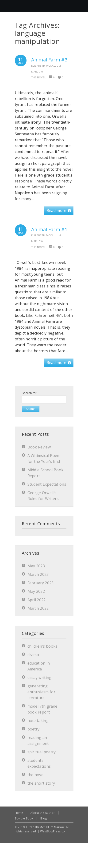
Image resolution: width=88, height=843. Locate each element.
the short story (41, 783)
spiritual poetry (41, 751)
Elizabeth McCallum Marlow (46, 68)
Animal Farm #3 (49, 59)
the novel (38, 77)
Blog (43, 818)
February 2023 (40, 582)
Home (19, 813)
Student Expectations (46, 484)
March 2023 (38, 574)
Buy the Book (24, 818)
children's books (42, 646)
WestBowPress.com (54, 831)
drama (33, 654)
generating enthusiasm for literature (41, 691)
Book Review (39, 447)
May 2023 (36, 566)
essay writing (39, 677)
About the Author (43, 813)
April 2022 (36, 599)
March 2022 (38, 608)
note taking (38, 720)
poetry (33, 729)
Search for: (30, 393)
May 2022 (36, 591)
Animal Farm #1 (49, 229)
